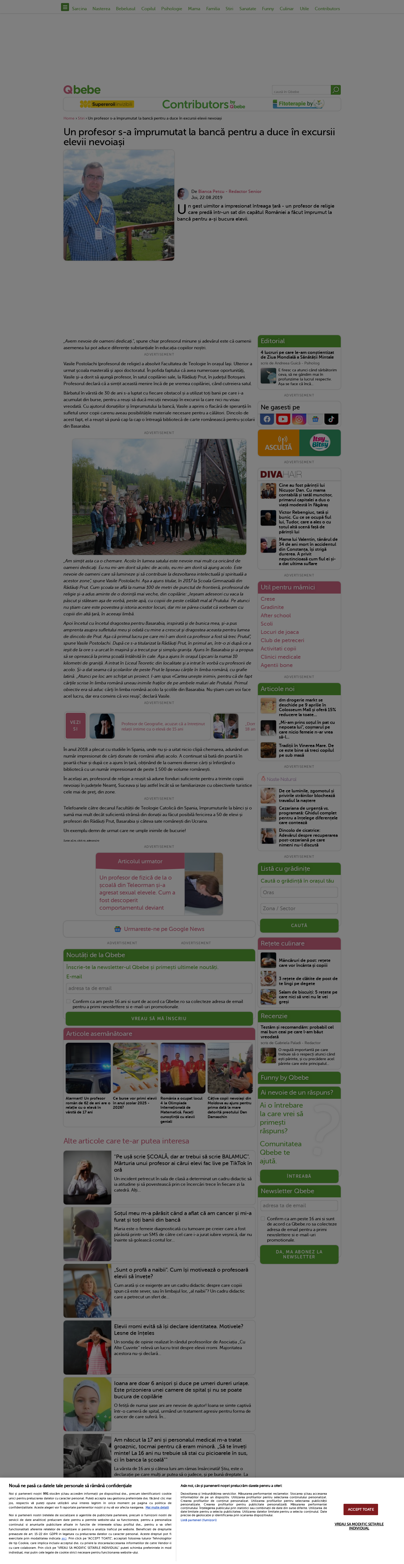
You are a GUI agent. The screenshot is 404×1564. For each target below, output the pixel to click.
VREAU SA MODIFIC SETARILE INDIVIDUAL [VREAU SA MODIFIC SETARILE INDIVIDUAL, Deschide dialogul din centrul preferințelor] (359, 1526)
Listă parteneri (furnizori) (198, 1520)
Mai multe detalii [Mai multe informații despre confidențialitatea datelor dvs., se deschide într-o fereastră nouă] (157, 1507)
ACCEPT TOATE (361, 1509)
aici (64, 1538)
